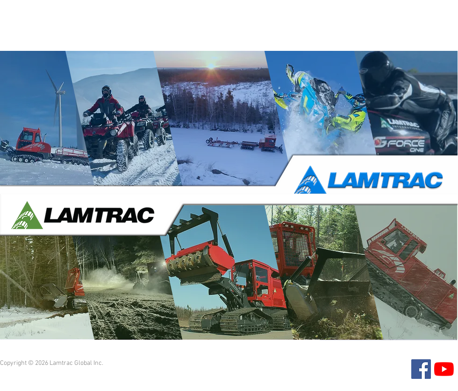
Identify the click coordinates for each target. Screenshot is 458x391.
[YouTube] (444, 369)
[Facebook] (421, 369)
